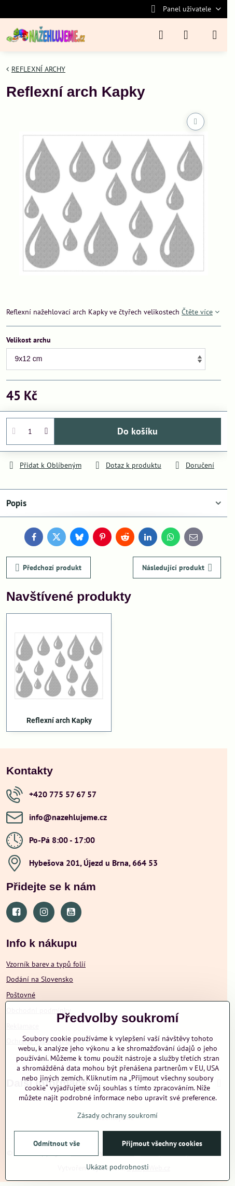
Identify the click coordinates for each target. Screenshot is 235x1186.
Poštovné (20, 994)
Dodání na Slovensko (39, 979)
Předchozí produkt (49, 567)
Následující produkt (177, 567)
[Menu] (214, 34)
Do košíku (137, 431)
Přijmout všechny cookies (162, 1143)
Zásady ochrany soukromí (117, 1115)
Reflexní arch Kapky (59, 720)
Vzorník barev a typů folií (46, 964)
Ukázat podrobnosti (117, 1166)
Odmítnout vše (56, 1143)
